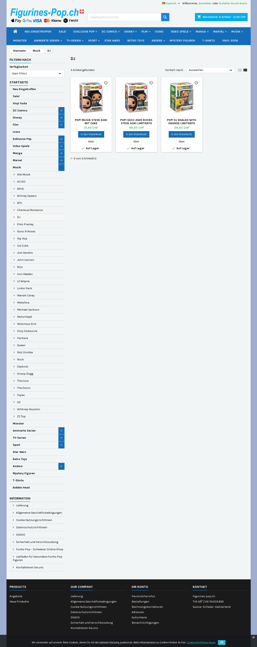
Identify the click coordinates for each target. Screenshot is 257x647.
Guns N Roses (26, 231)
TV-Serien (74, 40)
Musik (235, 31)
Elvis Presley (25, 224)
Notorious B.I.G (26, 324)
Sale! (62, 31)
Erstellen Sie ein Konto (233, 3)
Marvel (218, 31)
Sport (92, 40)
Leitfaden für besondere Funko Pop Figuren (37, 558)
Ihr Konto (140, 587)
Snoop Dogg (25, 373)
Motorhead (24, 317)
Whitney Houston (28, 409)
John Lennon (25, 260)
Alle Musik (23, 174)
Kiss (20, 267)
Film (144, 31)
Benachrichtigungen (145, 622)
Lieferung (21, 505)
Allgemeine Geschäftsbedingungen (38, 512)
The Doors (24, 388)
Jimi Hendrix (25, 252)
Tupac (21, 395)
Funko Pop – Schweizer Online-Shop (39, 549)
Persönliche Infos (143, 596)
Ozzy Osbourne (27, 331)
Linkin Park (24, 288)
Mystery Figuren (182, 40)
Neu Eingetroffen (38, 31)
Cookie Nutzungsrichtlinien (33, 520)
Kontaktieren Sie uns (29, 567)
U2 (19, 402)
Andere (157, 40)
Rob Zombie (25, 352)
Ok (221, 642)
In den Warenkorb (91, 134)
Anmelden (205, 3)
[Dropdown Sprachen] (171, 3)
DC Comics (109, 31)
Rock (20, 359)
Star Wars (112, 40)
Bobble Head (21, 487)
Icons (159, 31)
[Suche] (128, 17)
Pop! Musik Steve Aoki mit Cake (91, 121)
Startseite (19, 82)
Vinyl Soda (230, 40)
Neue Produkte (19, 601)
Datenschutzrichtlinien (31, 527)
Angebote (16, 596)
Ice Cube (22, 245)
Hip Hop (22, 238)
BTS (19, 203)
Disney (129, 31)
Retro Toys (135, 40)
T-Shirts (208, 40)
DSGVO (20, 534)
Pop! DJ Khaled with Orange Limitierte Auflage (181, 123)
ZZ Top (21, 416)
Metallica (23, 302)
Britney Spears (27, 196)
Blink (20, 188)
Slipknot (22, 366)
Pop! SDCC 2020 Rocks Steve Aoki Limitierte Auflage (136, 123)
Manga (201, 31)
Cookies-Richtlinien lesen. (201, 642)
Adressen (138, 612)
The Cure (22, 381)
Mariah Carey (26, 295)
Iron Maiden (25, 274)
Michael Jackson (28, 309)
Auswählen (211, 70)
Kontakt (200, 587)
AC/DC (21, 181)
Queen (21, 345)
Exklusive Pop (83, 31)
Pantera (22, 338)
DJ (18, 217)
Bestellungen (140, 601)
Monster (20, 40)
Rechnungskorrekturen (147, 607)
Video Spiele (179, 31)
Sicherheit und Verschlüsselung (36, 542)
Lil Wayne (23, 281)
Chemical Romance (30, 210)
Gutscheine (139, 617)
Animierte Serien (46, 40)
